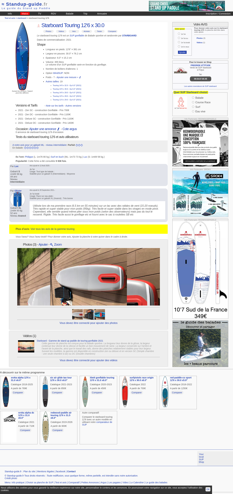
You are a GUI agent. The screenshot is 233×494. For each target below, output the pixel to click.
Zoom (56, 244)
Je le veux (185, 47)
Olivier (18, 190)
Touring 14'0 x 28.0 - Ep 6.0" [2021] (67, 93)
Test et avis (60, 482)
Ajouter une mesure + (69, 77)
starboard (21, 18)
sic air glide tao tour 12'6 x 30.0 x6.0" (61, 378)
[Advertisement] (59, 458)
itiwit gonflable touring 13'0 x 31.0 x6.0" (102, 378)
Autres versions (73, 105)
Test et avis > (11, 18)
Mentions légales (45, 471)
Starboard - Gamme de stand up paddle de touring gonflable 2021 (70, 340)
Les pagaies (114, 482)
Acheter (87, 31)
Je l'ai (183, 34)
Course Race (203, 102)
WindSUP (58, 73)
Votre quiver (180, 29)
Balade (69, 13)
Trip (85, 13)
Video (125, 482)
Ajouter (43, 244)
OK (208, 489)
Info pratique (18, 482)
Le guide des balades (156, 482)
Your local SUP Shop (201, 458)
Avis (74, 31)
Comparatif (73, 482)
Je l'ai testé (185, 43)
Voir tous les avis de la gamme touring (52, 229)
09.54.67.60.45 (200, 79)
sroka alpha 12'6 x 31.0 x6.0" (20, 378)
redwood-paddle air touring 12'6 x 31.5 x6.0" (61, 415)
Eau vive (200, 111)
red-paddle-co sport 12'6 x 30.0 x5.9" (180, 378)
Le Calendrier (137, 482)
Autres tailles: (52, 81)
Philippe (29, 157)
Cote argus (70, 129)
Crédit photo (11, 478)
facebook (60, 471)
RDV (53, 13)
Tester (99, 31)
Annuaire (102, 13)
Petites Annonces (90, 482)
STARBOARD (129, 35)
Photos (48, 31)
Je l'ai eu (184, 38)
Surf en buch (57, 157)
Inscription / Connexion (218, 13)
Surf (197, 107)
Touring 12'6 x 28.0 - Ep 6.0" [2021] (67, 96)
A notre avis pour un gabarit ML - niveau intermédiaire (40, 145)
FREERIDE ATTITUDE (200, 65)
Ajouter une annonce (44, 129)
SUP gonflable (77, 35)
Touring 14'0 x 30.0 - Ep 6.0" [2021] (67, 89)
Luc (85, 157)
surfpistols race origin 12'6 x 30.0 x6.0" (142, 378)
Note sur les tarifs (55, 105)
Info (10, 13)
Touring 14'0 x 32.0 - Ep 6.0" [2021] (67, 85)
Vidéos (61, 31)
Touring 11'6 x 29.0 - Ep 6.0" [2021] (67, 100)
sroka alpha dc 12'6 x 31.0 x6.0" (26, 415)
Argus (104, 482)
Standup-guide (25, 4)
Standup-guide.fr (13, 471)
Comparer (112, 31)
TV (39, 13)
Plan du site (29, 471)
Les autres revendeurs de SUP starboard (200, 86)
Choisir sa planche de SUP (39, 482)
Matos (25, 13)
